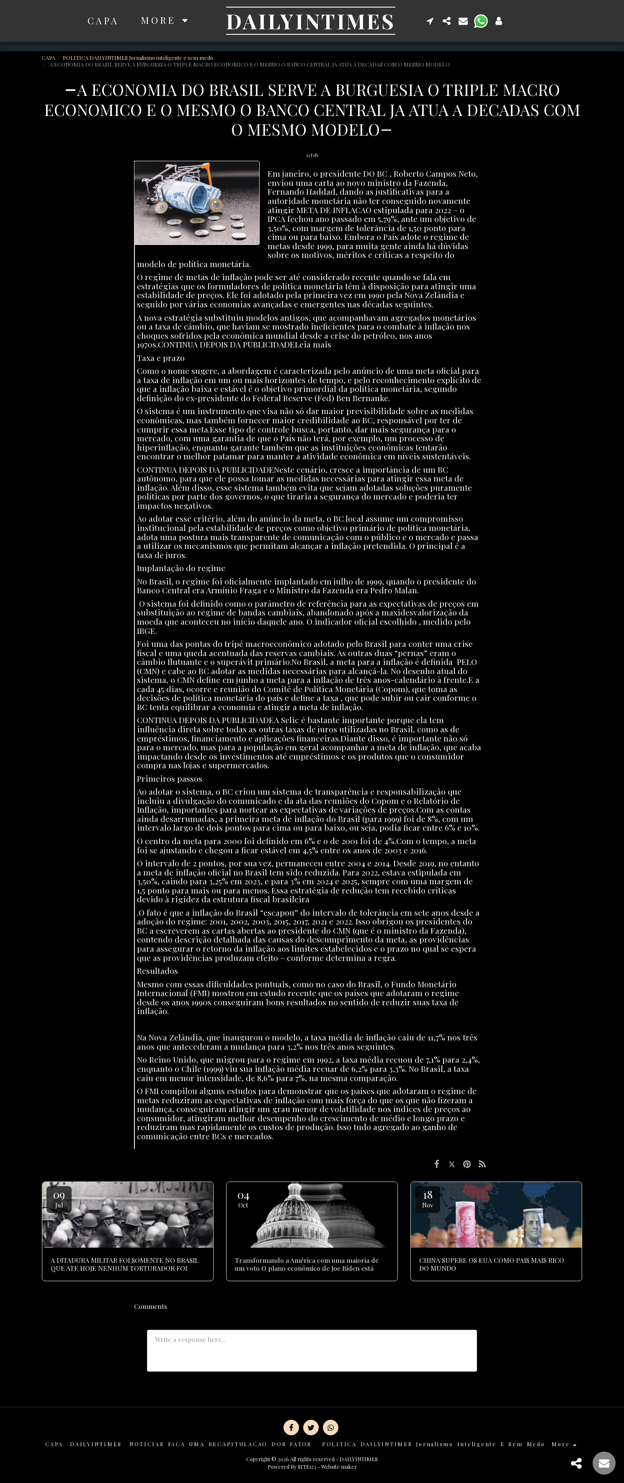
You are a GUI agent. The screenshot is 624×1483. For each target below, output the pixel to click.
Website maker (339, 1466)
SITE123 (307, 1466)
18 (427, 1198)
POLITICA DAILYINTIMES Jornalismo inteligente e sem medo (138, 57)
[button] (430, 21)
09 (59, 1198)
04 (243, 1198)
